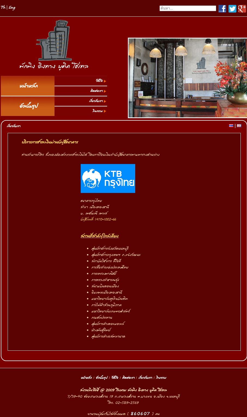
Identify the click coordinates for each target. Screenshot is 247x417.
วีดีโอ (99, 81)
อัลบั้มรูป (101, 378)
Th (3, 8)
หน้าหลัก (86, 378)
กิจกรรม (98, 111)
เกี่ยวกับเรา (96, 101)
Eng (12, 8)
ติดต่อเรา (97, 91)
